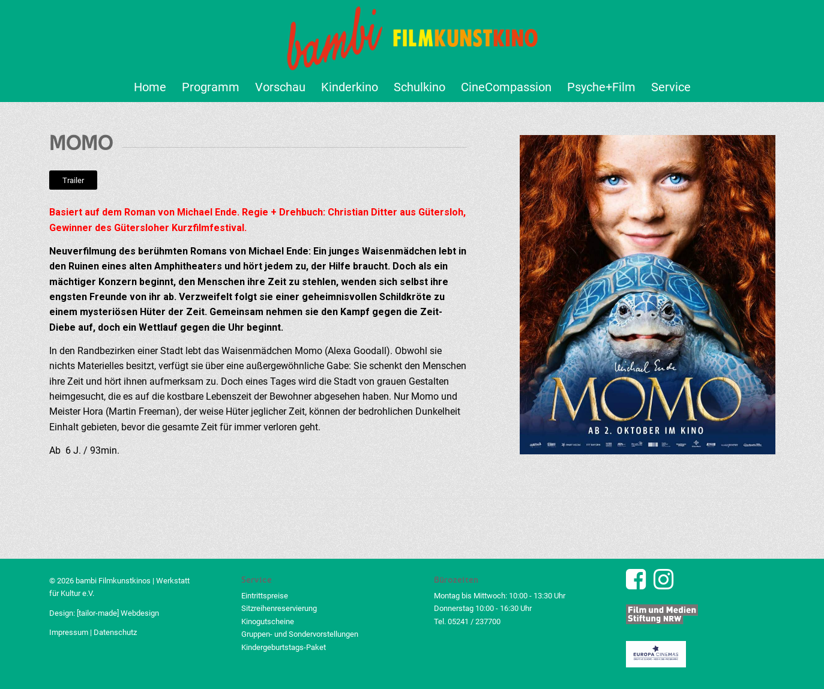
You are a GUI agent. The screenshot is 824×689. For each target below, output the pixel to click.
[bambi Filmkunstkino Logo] (412, 36)
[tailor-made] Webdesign (118, 613)
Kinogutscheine (267, 621)
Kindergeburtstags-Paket (283, 647)
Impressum (68, 632)
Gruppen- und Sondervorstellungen (299, 634)
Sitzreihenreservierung (279, 608)
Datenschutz (115, 632)
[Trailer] (73, 180)
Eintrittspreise (264, 595)
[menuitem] (150, 87)
